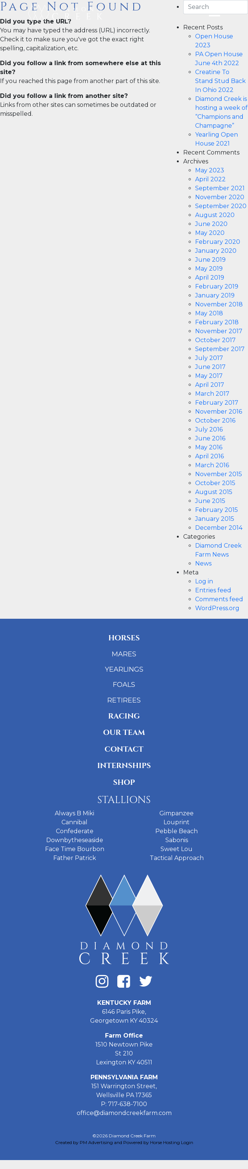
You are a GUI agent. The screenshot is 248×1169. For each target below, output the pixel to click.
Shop (124, 782)
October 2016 (215, 420)
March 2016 (212, 465)
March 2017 (212, 393)
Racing (124, 716)
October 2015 (215, 483)
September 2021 (220, 188)
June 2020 (211, 223)
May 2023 (209, 170)
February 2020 (217, 241)
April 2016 (209, 456)
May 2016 (208, 447)
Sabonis (176, 840)
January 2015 (214, 518)
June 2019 (210, 259)
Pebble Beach (176, 831)
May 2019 (209, 268)
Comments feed (219, 599)
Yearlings (124, 669)
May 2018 (209, 313)
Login (187, 1142)
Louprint (176, 822)
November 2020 (219, 197)
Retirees (124, 700)
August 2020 (215, 215)
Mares (124, 654)
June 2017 (210, 366)
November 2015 (218, 474)
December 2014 (218, 527)
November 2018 (219, 304)
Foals (124, 685)
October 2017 (215, 340)
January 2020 (215, 250)
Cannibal (74, 822)
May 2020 (210, 232)
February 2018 (217, 322)
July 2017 (209, 357)
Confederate (74, 831)
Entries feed (213, 590)
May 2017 (209, 375)
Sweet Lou (176, 849)
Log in (204, 581)
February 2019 (216, 286)
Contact (124, 749)
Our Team (124, 732)
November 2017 (218, 331)
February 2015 (216, 509)
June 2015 (210, 500)
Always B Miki (74, 813)
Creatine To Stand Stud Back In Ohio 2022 (220, 81)
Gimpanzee (176, 813)
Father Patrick (74, 857)
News (203, 563)
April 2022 (210, 179)
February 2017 (216, 402)
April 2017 (209, 384)
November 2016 (218, 411)
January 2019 (215, 295)
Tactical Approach (177, 857)
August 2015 (213, 492)
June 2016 (210, 438)
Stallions (124, 800)
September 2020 (221, 206)
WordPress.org (217, 608)
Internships (124, 766)
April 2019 (209, 277)
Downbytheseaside (74, 840)
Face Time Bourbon (74, 849)
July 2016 (209, 429)
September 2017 (220, 349)
